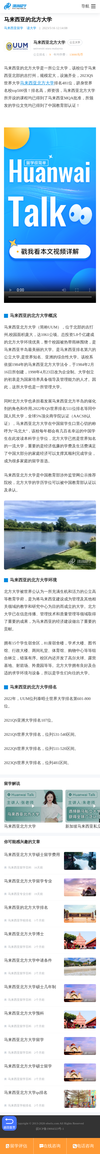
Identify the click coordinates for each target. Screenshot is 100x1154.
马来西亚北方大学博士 (24, 934)
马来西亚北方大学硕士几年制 (30, 987)
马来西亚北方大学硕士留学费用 (32, 854)
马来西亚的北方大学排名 (26, 907)
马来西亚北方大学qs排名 (25, 1092)
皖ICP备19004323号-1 (50, 1128)
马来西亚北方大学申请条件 (28, 960)
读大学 (31, 28)
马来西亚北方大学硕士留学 (28, 1066)
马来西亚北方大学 (37, 83)
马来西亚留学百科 (19, 867)
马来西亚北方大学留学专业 (28, 881)
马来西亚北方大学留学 (24, 1040)
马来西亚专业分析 (19, 893)
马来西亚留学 (13, 28)
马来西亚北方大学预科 (24, 1013)
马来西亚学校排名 (19, 920)
